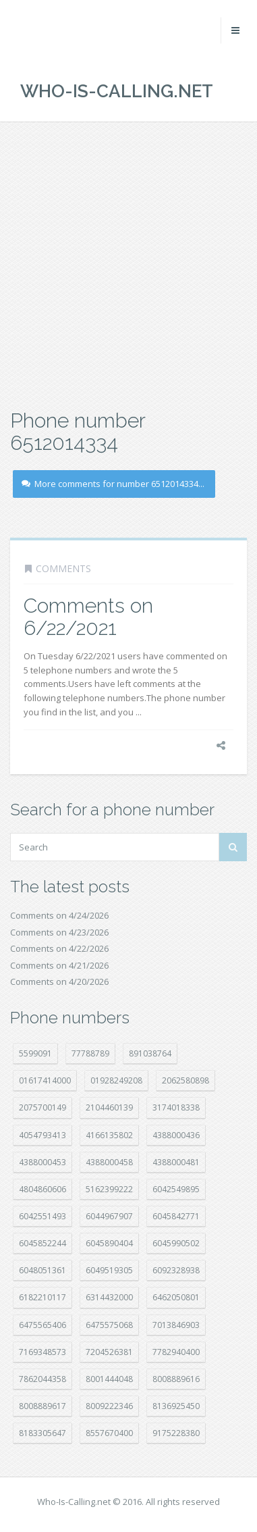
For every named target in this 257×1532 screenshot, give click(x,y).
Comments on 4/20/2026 (59, 981)
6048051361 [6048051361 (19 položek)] (42, 1270)
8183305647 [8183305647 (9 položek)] (42, 1433)
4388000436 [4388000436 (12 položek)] (176, 1135)
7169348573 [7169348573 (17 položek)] (42, 1352)
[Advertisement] (128, 263)
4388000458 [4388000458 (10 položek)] (109, 1162)
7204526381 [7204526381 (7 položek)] (109, 1352)
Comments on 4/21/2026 (59, 965)
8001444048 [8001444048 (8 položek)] (109, 1379)
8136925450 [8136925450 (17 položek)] (176, 1406)
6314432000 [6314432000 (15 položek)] (109, 1297)
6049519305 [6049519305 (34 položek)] (109, 1270)
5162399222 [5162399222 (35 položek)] (109, 1189)
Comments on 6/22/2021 (88, 617)
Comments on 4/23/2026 (59, 932)
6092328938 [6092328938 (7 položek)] (176, 1270)
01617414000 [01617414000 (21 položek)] (45, 1080)
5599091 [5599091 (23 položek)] (35, 1053)
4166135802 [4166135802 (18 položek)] (109, 1135)
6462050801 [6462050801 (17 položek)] (176, 1297)
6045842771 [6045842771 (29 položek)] (176, 1216)
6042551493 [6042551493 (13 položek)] (42, 1216)
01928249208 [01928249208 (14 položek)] (116, 1080)
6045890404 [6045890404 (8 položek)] (109, 1243)
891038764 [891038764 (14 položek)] (150, 1053)
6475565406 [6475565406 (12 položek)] (42, 1325)
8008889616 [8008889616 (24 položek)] (176, 1379)
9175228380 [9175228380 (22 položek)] (176, 1433)
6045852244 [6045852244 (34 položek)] (42, 1243)
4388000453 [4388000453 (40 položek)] (42, 1162)
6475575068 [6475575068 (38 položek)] (109, 1325)
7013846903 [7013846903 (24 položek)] (176, 1325)
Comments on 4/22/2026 (59, 948)
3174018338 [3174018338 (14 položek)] (176, 1107)
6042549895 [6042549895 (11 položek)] (176, 1189)
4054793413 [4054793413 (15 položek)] (42, 1135)
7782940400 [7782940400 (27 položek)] (176, 1352)
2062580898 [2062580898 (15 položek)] (185, 1080)
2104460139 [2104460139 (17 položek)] (109, 1107)
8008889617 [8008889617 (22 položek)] (42, 1406)
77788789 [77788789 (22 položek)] (90, 1053)
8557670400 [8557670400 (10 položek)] (109, 1433)
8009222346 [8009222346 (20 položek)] (109, 1406)
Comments (63, 568)
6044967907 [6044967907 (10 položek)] (109, 1216)
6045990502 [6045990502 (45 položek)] (176, 1243)
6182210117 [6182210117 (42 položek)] (42, 1297)
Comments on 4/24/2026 (59, 915)
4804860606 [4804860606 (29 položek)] (42, 1189)
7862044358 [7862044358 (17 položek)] (42, 1379)
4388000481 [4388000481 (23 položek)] (176, 1162)
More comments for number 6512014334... (113, 484)
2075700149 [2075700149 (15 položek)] (42, 1107)
